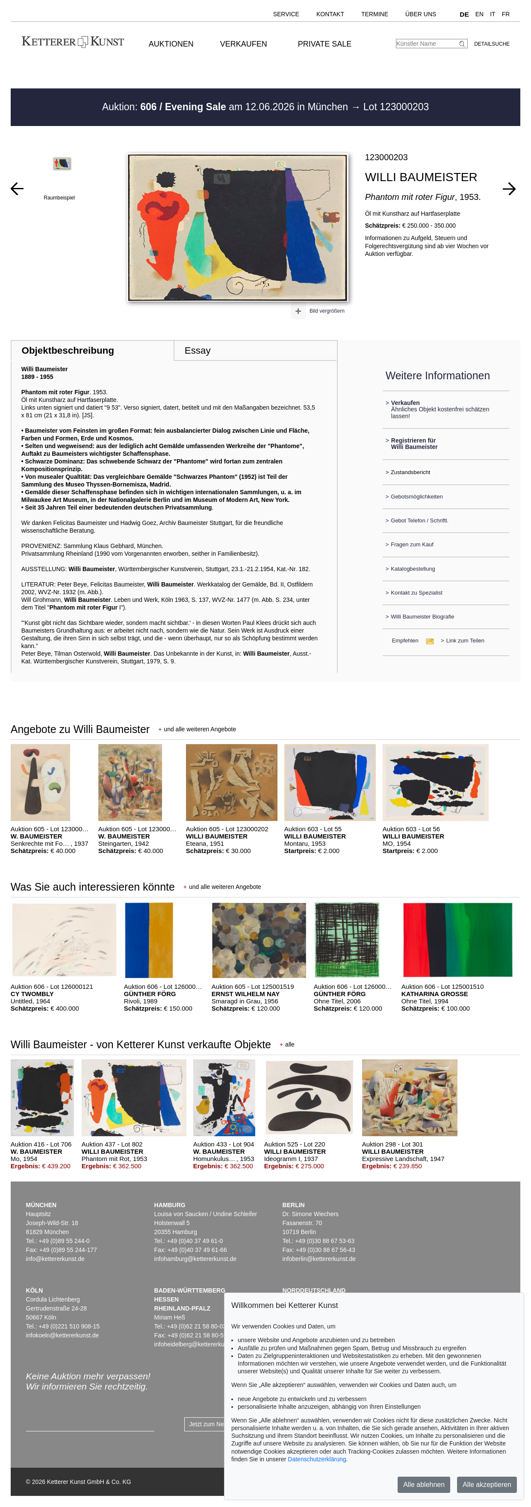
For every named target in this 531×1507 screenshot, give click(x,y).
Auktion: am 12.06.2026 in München (226, 106)
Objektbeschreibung (67, 350)
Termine (374, 14)
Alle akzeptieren (487, 1484)
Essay (198, 350)
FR (506, 14)
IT (492, 14)
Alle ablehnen (424, 1484)
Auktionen (171, 44)
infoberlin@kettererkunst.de (319, 1258)
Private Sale (324, 44)
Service (286, 14)
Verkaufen (243, 44)
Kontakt (330, 14)
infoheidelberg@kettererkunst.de (197, 1344)
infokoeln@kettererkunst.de (62, 1335)
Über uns (420, 14)
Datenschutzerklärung (317, 1459)
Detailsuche (492, 44)
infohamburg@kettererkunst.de (195, 1258)
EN (479, 14)
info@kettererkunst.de (55, 1258)
